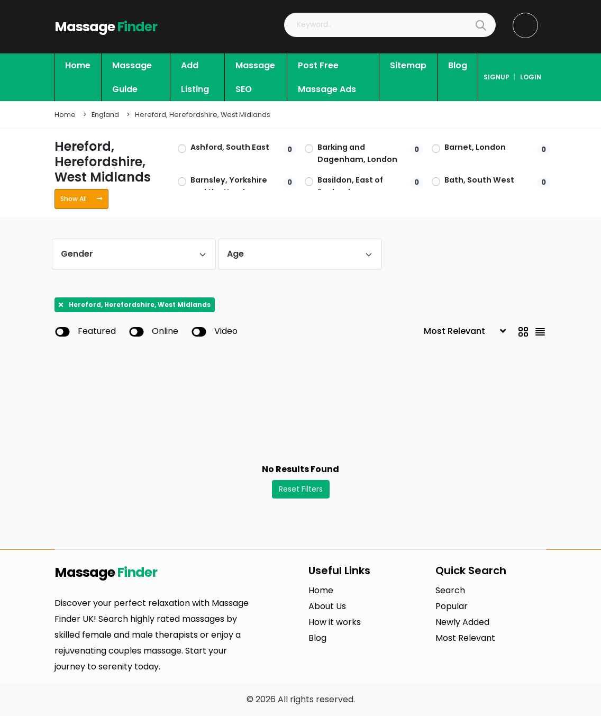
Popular (451, 606)
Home (65, 114)
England (105, 114)
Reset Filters (301, 489)
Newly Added (462, 622)
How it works (334, 622)
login (530, 76)
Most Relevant (465, 638)
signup (496, 76)
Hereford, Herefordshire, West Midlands (202, 114)
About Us (327, 606)
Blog (317, 638)
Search (450, 590)
